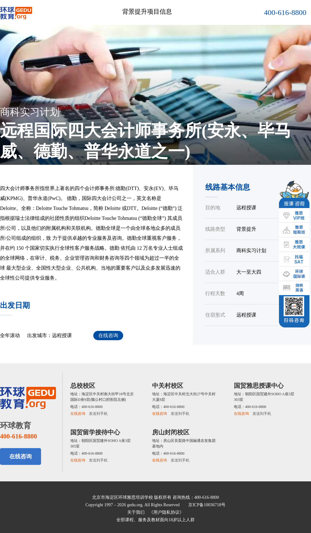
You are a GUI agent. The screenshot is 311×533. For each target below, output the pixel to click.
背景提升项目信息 (147, 11)
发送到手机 (98, 413)
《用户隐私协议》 (166, 512)
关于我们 (136, 512)
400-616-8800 (285, 12)
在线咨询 (108, 335)
